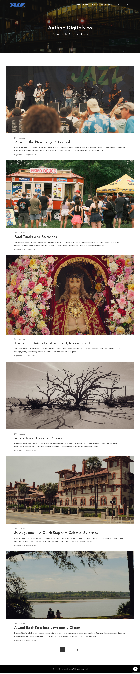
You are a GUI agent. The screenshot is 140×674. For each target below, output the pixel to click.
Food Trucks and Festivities (37, 237)
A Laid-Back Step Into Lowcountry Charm (49, 628)
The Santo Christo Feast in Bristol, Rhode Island (55, 343)
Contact (125, 4)
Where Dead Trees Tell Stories (40, 438)
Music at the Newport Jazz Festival (44, 142)
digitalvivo (18, 154)
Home (77, 4)
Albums (95, 4)
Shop (117, 4)
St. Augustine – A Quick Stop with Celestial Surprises (59, 533)
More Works (106, 4)
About (85, 4)
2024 (16, 138)
